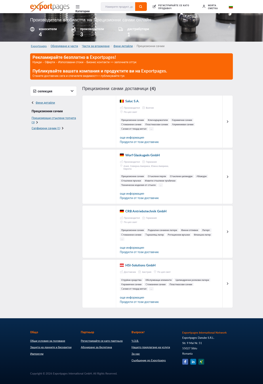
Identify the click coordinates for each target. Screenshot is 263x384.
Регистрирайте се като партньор (102, 340)
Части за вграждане (96, 46)
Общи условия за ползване (47, 340)
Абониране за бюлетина (96, 347)
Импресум (36, 353)
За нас (136, 353)
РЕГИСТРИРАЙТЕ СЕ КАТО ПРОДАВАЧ (173, 7)
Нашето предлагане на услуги (151, 347)
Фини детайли (123, 46)
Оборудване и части (64, 46)
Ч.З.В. (135, 340)
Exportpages (39, 46)
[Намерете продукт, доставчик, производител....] (118, 6)
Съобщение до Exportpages (149, 360)
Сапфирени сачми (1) (46, 128)
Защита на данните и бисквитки (51, 347)
